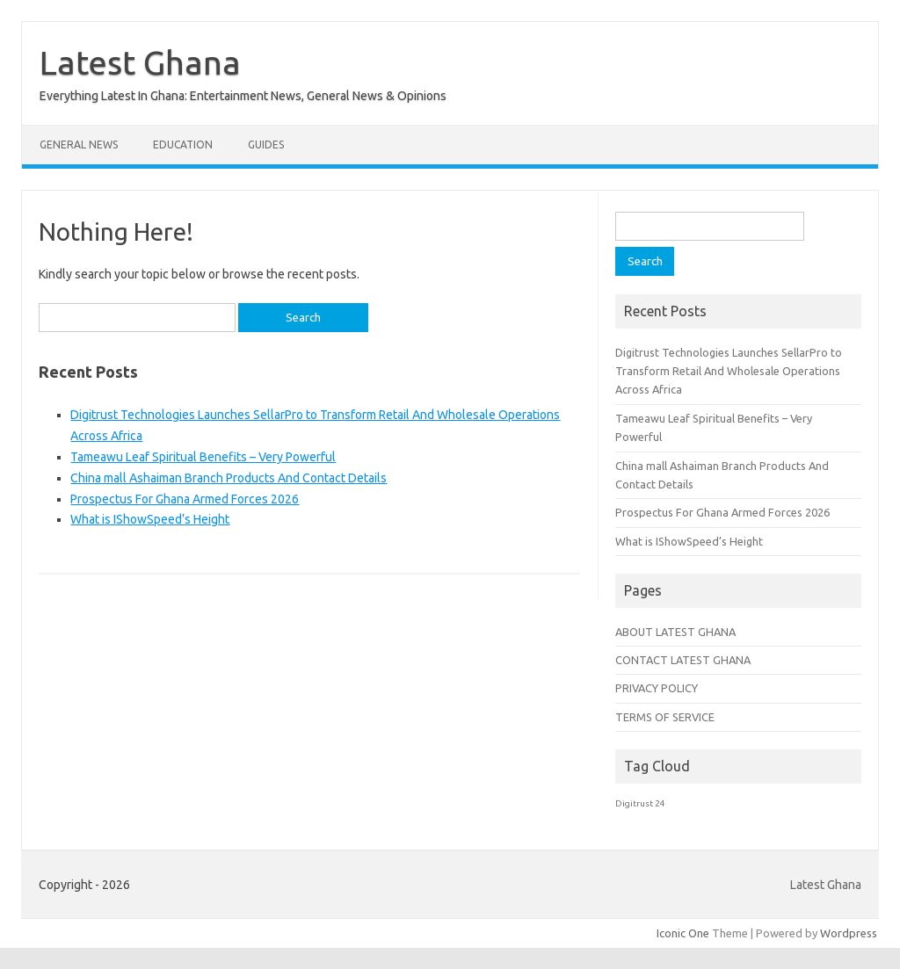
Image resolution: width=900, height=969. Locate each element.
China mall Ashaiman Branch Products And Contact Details (228, 478)
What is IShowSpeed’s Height (149, 519)
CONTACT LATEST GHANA (683, 660)
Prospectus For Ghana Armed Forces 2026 (184, 499)
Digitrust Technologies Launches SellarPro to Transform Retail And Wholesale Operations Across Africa (728, 371)
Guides (266, 144)
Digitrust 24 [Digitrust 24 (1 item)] (640, 803)
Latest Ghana (140, 62)
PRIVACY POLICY (656, 688)
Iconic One (683, 933)
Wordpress (848, 933)
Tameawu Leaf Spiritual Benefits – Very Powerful (203, 457)
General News (79, 144)
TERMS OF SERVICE (665, 717)
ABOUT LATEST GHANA (675, 632)
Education (183, 144)
